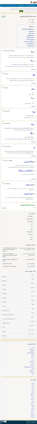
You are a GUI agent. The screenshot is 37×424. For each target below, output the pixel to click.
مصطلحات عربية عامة (28, 41)
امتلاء (32, 321)
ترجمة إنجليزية (30, 45)
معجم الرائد (31, 33)
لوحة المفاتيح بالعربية (30, 5)
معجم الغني (30, 31)
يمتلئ (32, 300)
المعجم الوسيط (30, 35)
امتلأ (32, 279)
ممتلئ (32, 274)
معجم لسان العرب (29, 39)
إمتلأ (32, 304)
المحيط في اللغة (30, 37)
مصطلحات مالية (30, 43)
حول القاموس (20, 5)
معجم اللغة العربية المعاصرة (27, 29)
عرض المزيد (33, 69)
